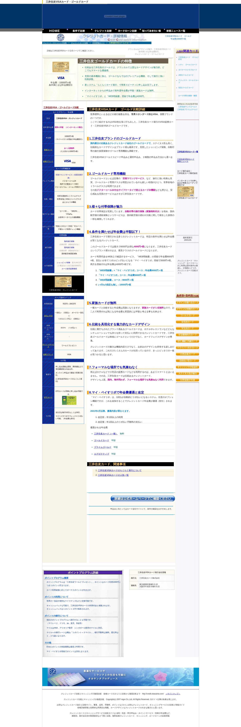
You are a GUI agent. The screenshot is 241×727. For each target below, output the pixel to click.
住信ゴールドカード (186, 88)
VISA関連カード (98, 43)
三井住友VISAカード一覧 (187, 152)
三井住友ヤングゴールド (187, 107)
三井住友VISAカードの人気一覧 (113, 475)
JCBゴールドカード (186, 75)
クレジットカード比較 (79, 43)
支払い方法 (48, 316)
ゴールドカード (101, 440)
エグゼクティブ (101, 454)
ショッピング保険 (63, 262)
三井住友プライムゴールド (187, 109)
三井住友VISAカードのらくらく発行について (120, 470)
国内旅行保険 (69, 247)
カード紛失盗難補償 (69, 269)
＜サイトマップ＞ (173, 694)
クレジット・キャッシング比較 (55, 43)
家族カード (48, 150)
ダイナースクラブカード (187, 70)
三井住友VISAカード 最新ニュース (185, 160)
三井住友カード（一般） (106, 433)
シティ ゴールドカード (187, 64)
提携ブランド (48, 161)
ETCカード (48, 397)
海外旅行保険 (69, 241)
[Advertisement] (131, 536)
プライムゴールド (102, 447)
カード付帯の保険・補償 (187, 96)
